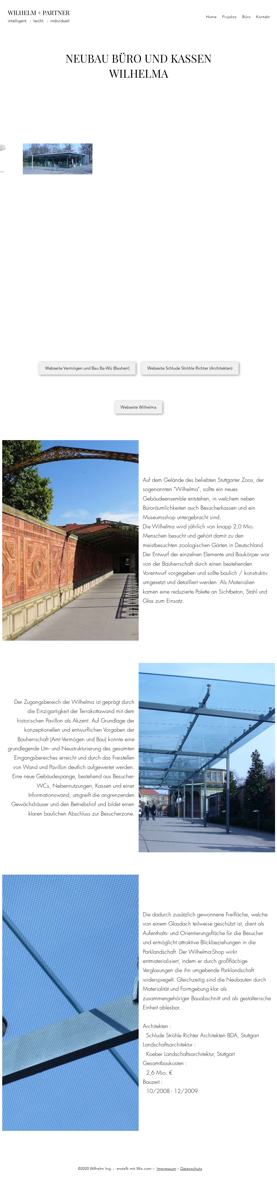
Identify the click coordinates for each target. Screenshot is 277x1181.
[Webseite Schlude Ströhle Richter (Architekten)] (190, 368)
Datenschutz (191, 1168)
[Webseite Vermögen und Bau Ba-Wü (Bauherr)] (87, 368)
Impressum (166, 1168)
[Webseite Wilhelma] (138, 407)
